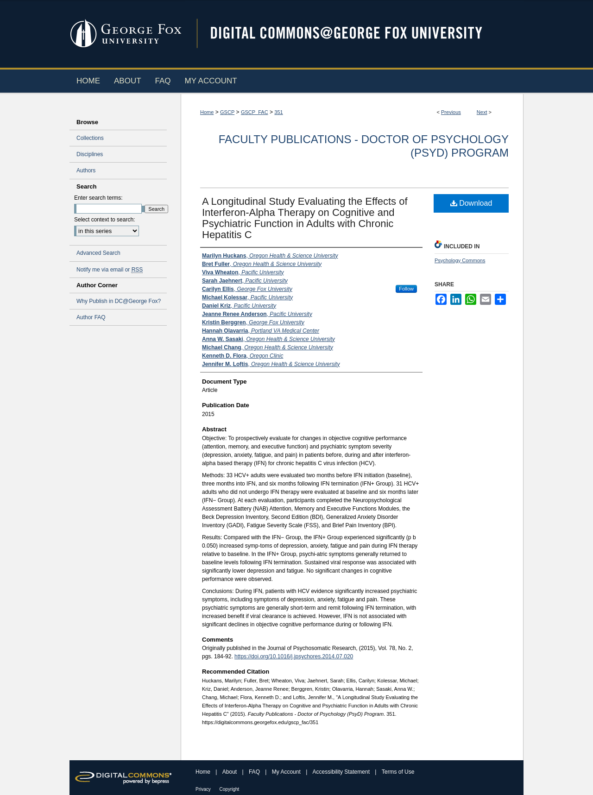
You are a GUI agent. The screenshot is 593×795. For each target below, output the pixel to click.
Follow (406, 288)
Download (471, 203)
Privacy (204, 789)
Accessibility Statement (342, 772)
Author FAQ (91, 317)
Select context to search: (104, 219)
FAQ (255, 772)
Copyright (230, 789)
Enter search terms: (98, 198)
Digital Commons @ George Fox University (354, 33)
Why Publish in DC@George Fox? (118, 301)
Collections (90, 138)
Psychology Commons (460, 260)
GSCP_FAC (254, 112)
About (230, 772)
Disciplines (89, 154)
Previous (451, 112)
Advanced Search (98, 253)
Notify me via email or (109, 269)
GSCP (227, 112)
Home (207, 112)
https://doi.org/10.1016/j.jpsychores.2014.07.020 (293, 656)
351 (278, 112)
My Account (287, 772)
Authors (85, 170)
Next (482, 112)
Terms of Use (398, 772)
